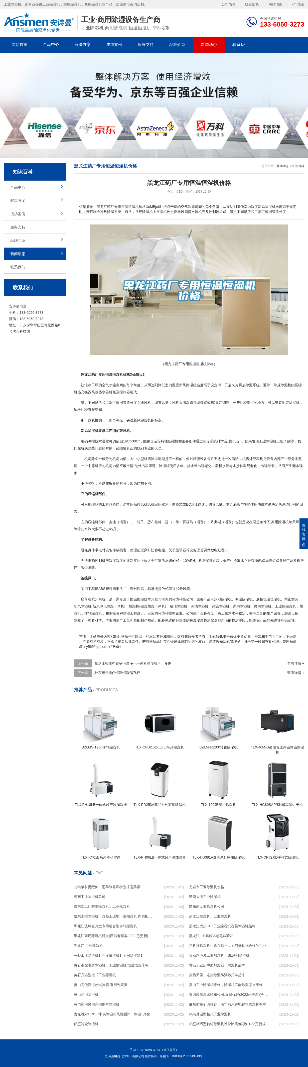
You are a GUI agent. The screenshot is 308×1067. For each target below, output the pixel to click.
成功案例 (114, 44)
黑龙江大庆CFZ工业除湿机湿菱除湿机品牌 (222, 926)
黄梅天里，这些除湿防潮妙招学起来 (217, 975)
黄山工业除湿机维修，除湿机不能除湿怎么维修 (226, 985)
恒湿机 (134, 606)
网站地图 (275, 4)
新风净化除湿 (103, 606)
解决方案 (83, 44)
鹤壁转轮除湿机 (86, 1024)
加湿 (151, 606)
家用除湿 (240, 606)
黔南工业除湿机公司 (89, 897)
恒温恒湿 (137, 599)
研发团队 (252, 4)
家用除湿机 (280, 522)
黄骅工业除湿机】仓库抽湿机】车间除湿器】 (109, 955)
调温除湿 (242, 599)
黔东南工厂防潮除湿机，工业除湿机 (102, 906)
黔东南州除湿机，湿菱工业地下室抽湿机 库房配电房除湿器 (114, 916)
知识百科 (298, 166)
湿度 (175, 385)
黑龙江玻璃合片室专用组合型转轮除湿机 (105, 926)
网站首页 (20, 44)
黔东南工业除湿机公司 (206, 906)
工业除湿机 (267, 441)
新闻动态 (209, 44)
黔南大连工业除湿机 (205, 897)
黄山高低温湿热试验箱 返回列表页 (100, 985)
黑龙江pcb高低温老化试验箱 (211, 936)
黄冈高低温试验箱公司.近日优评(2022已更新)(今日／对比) (229, 995)
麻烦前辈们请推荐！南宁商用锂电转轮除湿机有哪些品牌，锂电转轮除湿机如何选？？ (229, 1004)
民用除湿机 (262, 606)
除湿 (249, 385)
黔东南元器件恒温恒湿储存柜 (117, 673)
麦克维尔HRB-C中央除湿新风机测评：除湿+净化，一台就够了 (114, 1014)
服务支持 (146, 44)
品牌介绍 (177, 44)
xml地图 (298, 4)
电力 (229, 504)
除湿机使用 (168, 466)
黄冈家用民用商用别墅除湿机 (96, 1004)
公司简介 (229, 4)
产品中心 (51, 44)
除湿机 (191, 385)
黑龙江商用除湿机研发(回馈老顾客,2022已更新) (111, 936)
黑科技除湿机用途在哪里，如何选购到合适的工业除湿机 (229, 946)
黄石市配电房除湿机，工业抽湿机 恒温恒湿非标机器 (114, 965)
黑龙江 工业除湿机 (88, 946)
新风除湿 (81, 606)
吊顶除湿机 (178, 606)
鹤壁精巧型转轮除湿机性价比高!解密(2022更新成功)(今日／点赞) (229, 1024)
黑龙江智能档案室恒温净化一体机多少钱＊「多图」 (134, 663)
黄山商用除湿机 (86, 995)
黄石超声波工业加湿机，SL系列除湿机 (219, 955)
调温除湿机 (220, 606)
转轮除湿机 (93, 613)
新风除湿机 (142, 420)
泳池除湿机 (223, 599)
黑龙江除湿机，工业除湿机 (210, 916)
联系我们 (240, 44)
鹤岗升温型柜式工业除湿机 (210, 1014)
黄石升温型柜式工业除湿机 (95, 975)
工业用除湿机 (285, 606)
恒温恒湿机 (272, 599)
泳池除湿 (198, 606)
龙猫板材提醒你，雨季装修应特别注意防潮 (107, 887)
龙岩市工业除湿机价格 (206, 887)
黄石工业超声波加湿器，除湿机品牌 (217, 965)
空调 (289, 561)
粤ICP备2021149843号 (187, 1056)
